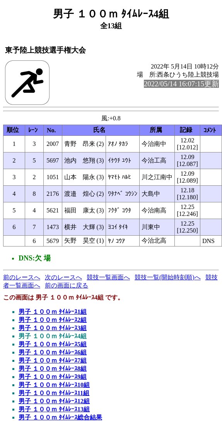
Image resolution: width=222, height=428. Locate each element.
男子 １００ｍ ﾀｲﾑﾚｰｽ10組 (54, 385)
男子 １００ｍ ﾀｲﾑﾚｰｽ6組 (53, 352)
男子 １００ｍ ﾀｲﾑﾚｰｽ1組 (53, 311)
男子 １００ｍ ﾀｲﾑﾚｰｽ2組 (53, 320)
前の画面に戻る (66, 285)
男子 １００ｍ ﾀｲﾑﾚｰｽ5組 (53, 344)
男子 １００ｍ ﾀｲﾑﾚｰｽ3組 (53, 328)
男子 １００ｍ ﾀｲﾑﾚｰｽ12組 (54, 401)
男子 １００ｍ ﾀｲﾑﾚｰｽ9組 (53, 376)
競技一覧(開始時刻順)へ (168, 277)
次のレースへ (63, 277)
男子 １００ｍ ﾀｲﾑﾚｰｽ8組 (53, 368)
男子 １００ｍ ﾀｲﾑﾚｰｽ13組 (54, 409)
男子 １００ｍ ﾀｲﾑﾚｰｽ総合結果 (60, 417)
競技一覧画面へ (108, 277)
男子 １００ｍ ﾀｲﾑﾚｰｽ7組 (53, 360)
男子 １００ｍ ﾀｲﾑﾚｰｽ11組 (54, 393)
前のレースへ (21, 277)
